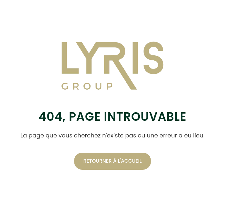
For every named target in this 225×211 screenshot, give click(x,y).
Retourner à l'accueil (112, 160)
